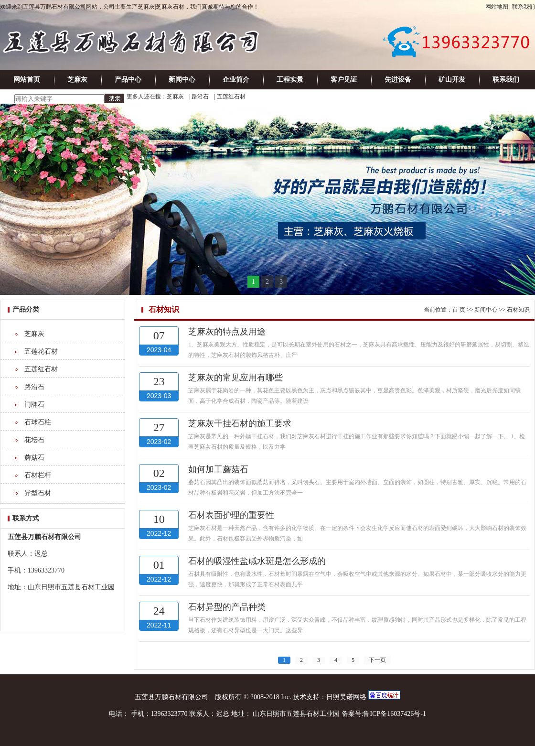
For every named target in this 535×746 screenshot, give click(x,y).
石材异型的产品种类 (227, 607)
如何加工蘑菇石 (218, 469)
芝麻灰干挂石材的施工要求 (239, 423)
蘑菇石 (34, 457)
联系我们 (523, 6)
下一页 (377, 660)
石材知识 (518, 309)
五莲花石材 (41, 351)
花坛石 (34, 439)
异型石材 (37, 493)
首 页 (458, 309)
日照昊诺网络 (346, 697)
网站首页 (26, 79)
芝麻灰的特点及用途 (227, 331)
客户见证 (344, 79)
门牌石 (34, 404)
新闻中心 (182, 79)
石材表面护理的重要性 (231, 515)
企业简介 (236, 79)
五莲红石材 (231, 96)
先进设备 (398, 79)
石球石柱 (37, 422)
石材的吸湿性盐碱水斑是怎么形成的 (257, 561)
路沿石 (200, 96)
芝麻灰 (77, 79)
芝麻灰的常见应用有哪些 (235, 377)
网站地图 (496, 6)
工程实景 (290, 79)
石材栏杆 (37, 475)
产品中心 (128, 79)
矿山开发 (452, 79)
